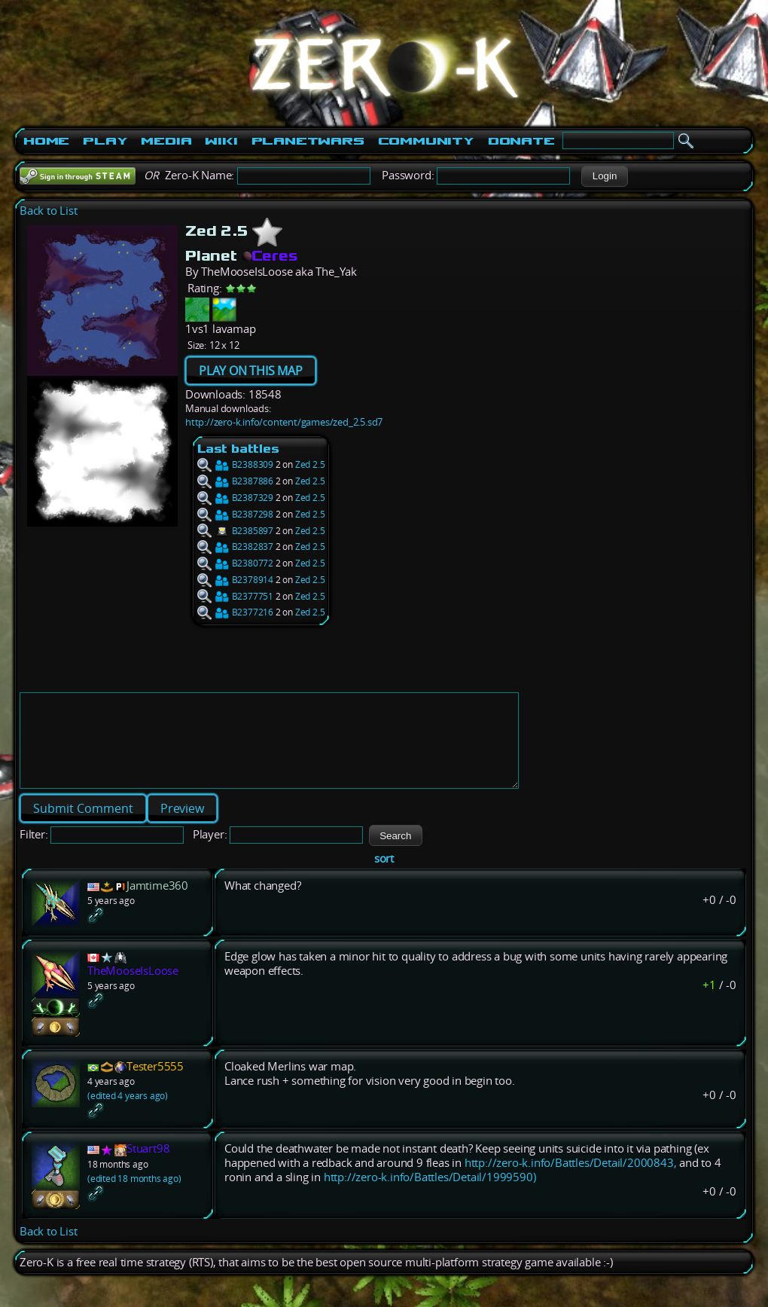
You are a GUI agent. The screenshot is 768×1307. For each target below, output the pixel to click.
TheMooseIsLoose (132, 989)
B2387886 (235, 481)
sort (384, 876)
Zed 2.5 (310, 464)
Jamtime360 (157, 903)
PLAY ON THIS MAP (251, 370)
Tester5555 (155, 1084)
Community (426, 140)
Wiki (221, 140)
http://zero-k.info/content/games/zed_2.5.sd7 (283, 422)
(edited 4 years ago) (127, 1113)
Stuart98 (147, 1166)
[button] (604, 176)
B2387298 (235, 514)
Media (166, 140)
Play (105, 140)
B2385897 (235, 530)
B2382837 (235, 546)
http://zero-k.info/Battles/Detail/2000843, (571, 1181)
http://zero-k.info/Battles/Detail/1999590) (430, 1195)
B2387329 (235, 497)
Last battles (238, 449)
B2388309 (235, 464)
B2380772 (235, 563)
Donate (521, 140)
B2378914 (235, 579)
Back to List (49, 210)
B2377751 (235, 596)
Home (46, 140)
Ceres (270, 255)
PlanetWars (307, 140)
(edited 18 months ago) (134, 1196)
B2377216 (235, 612)
